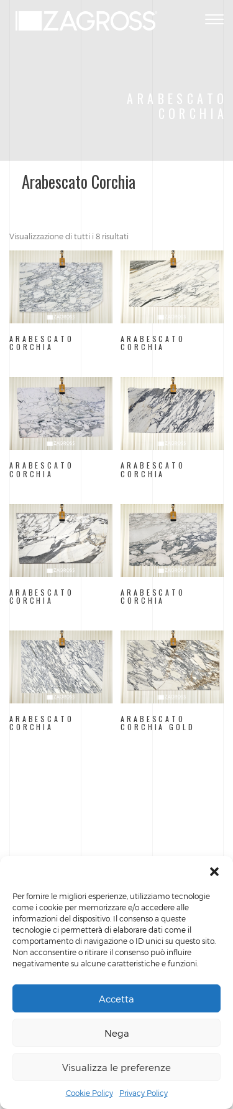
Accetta (116, 998)
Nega (116, 1033)
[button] (214, 871)
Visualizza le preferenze (116, 1067)
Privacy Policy (143, 1092)
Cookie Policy (89, 1092)
